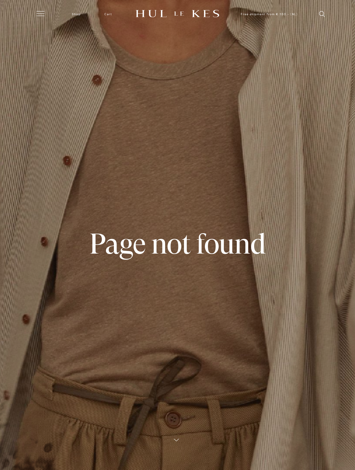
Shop (76, 14)
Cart (108, 14)
